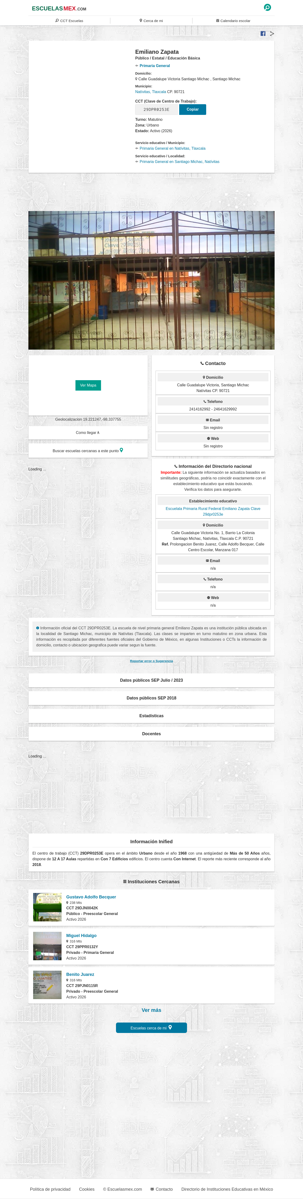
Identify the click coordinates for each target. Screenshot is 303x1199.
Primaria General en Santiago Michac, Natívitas (177, 162)
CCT (69, 20)
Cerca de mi (151, 20)
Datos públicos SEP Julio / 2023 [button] (151, 680)
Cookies (86, 1189)
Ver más (151, 1010)
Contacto (162, 1189)
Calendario (233, 20)
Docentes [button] (151, 733)
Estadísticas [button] (151, 715)
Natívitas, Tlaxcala (150, 92)
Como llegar (88, 433)
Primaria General (152, 66)
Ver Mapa (88, 385)
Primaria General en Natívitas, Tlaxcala (170, 148)
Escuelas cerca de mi (151, 1027)
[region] (82, 86)
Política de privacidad (50, 1189)
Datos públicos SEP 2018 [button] (151, 698)
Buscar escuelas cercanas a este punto (88, 450)
